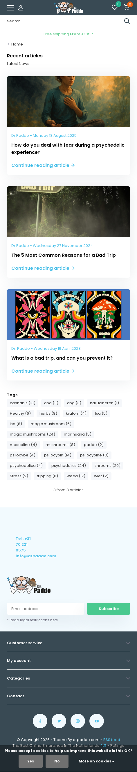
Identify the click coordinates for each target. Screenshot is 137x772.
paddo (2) (94, 444)
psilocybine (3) (94, 455)
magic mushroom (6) (51, 424)
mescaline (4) (23, 444)
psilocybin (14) (57, 455)
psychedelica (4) (26, 465)
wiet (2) (101, 476)
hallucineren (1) (104, 403)
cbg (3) (74, 403)
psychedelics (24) (68, 465)
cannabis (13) (22, 403)
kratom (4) (76, 413)
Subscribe (109, 608)
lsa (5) (101, 413)
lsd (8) (16, 424)
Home (17, 44)
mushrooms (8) (60, 444)
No (57, 761)
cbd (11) (51, 403)
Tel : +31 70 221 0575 (23, 544)
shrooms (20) (107, 465)
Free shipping (68, 34)
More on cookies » (96, 761)
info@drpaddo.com (24, 556)
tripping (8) (47, 476)
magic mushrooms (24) (32, 434)
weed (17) (76, 476)
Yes (30, 761)
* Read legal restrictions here (32, 620)
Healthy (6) (20, 413)
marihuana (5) (77, 434)
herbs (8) (48, 413)
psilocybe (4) (22, 455)
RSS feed (111, 739)
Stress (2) (19, 476)
